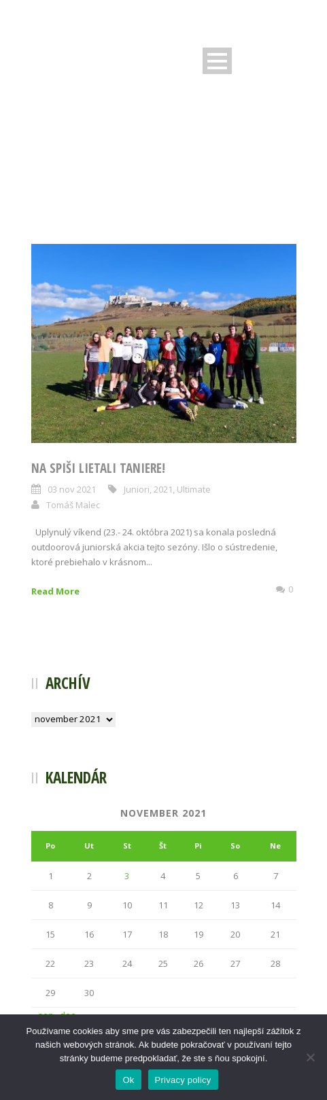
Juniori (137, 489)
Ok (128, 1080)
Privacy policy (183, 1080)
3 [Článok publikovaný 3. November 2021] (126, 876)
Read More (55, 591)
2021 (163, 489)
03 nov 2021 (72, 489)
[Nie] (310, 1057)
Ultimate (194, 489)
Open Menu (217, 61)
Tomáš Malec (73, 505)
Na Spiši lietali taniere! (98, 468)
